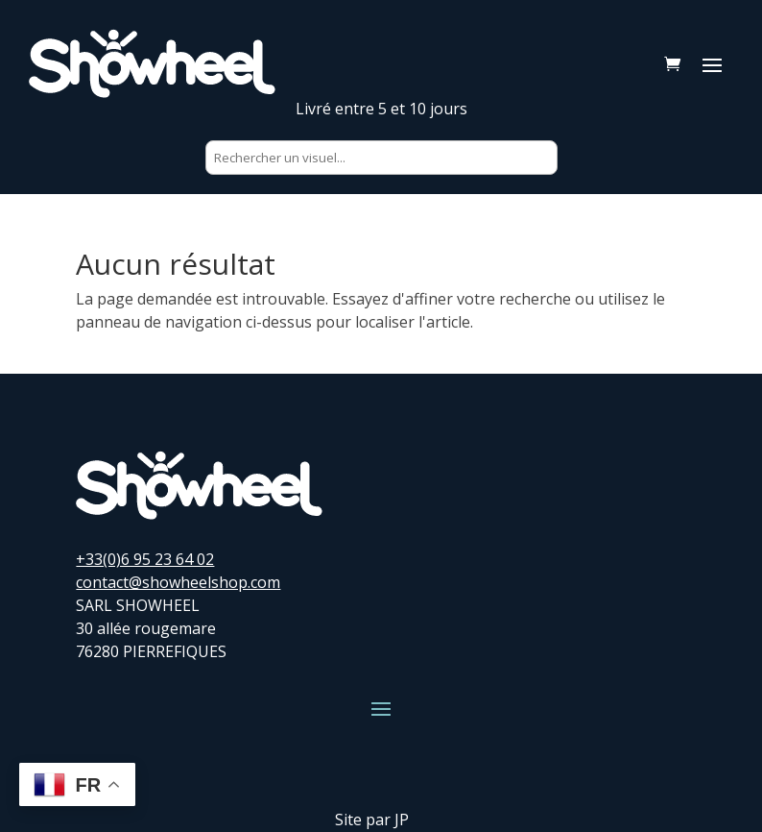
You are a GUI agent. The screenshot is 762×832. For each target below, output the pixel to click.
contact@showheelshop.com (178, 582)
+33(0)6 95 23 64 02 (145, 559)
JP (401, 819)
